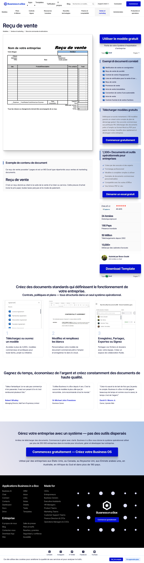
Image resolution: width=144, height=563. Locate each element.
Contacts (6, 501)
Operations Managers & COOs (56, 522)
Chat (4, 494)
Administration (118, 12)
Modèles (4, 12)
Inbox (25, 494)
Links (25, 498)
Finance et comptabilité (85, 12)
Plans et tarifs (28, 527)
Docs (4, 508)
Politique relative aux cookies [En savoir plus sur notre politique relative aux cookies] (105, 560)
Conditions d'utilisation (58, 560)
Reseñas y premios (31, 530)
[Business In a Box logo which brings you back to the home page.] (14, 4)
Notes (25, 501)
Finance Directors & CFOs (54, 518)
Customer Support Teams (54, 515)
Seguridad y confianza (32, 534)
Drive (4, 511)
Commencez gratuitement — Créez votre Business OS (72, 452)
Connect (5, 498)
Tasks (25, 508)
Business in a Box (41, 560)
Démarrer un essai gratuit (120, 194)
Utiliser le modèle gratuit (120, 39)
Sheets (26, 505)
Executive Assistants (52, 501)
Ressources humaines (48, 12)
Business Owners (51, 498)
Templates (27, 511)
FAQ (4, 537)
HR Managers (49, 505)
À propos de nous (9, 523)
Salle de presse (29, 523)
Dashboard (6, 505)
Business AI (7, 491)
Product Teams (50, 508)
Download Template (120, 269)
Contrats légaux (31, 12)
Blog (4, 527)
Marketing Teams (51, 511)
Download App (8, 534)
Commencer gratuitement (120, 140)
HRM (25, 491)
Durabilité (27, 537)
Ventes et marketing (102, 12)
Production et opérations (135, 12)
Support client (103, 4)
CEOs (46, 491)
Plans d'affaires (17, 12)
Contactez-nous (8, 530)
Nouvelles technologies (66, 12)
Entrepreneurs (50, 494)
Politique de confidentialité (80, 560)
